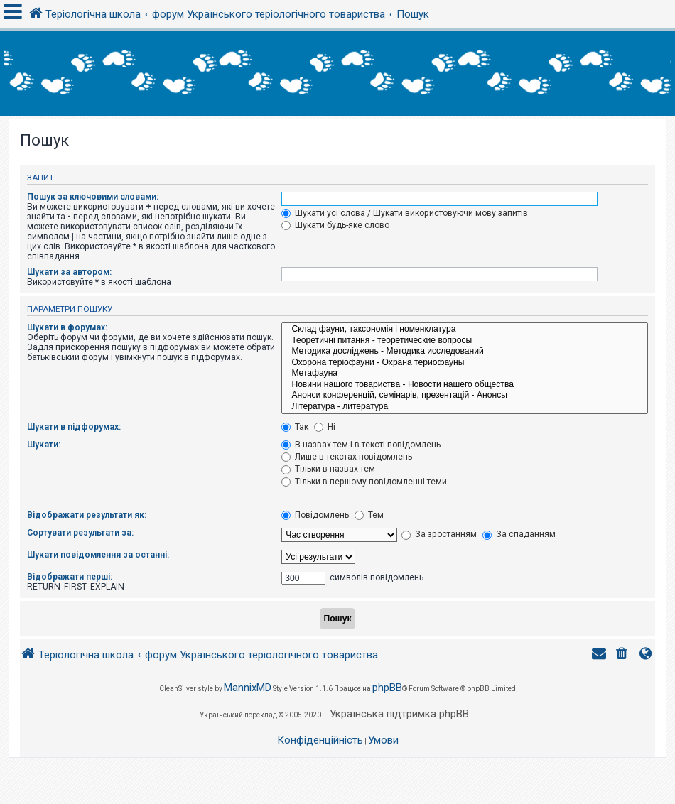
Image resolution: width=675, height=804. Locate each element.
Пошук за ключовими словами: (92, 197)
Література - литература (465, 407)
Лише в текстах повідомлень (346, 457)
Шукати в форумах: (67, 327)
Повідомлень (315, 515)
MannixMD (247, 687)
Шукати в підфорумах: (74, 427)
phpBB (387, 687)
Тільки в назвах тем (328, 469)
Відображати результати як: (86, 515)
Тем (369, 515)
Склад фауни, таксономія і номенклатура (465, 329)
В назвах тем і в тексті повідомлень (361, 445)
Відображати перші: (69, 577)
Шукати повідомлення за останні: (98, 555)
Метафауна (465, 373)
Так (294, 427)
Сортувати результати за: (80, 533)
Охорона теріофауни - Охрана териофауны (465, 363)
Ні (324, 427)
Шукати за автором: (69, 272)
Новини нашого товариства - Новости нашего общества (465, 385)
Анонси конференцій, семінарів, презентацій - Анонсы (465, 395)
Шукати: (43, 445)
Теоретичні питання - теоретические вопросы (465, 341)
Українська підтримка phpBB (399, 713)
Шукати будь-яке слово (335, 225)
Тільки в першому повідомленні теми (364, 482)
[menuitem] (623, 655)
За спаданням (519, 534)
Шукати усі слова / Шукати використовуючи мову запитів (404, 213)
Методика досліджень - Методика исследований (465, 351)
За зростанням (439, 534)
